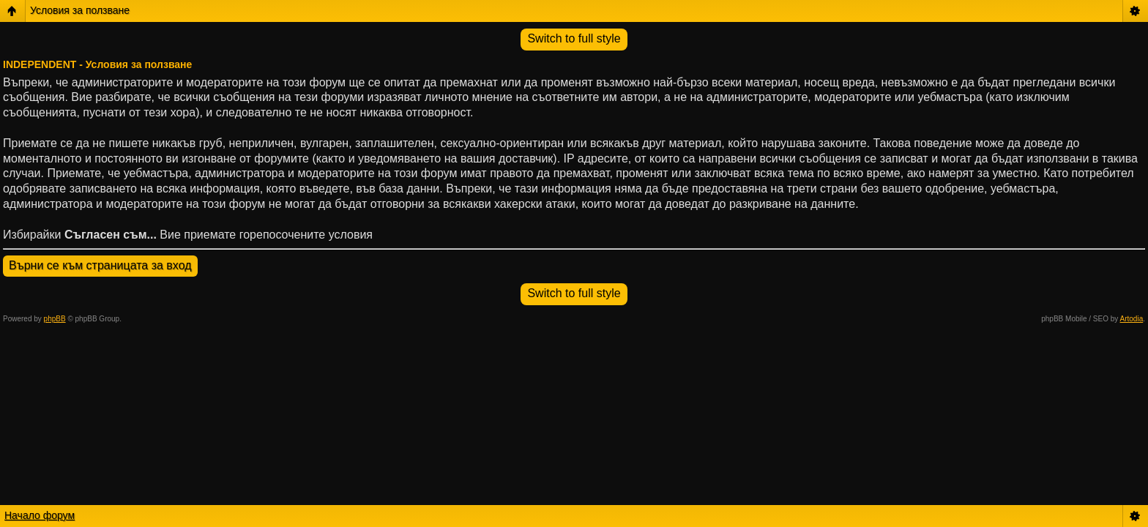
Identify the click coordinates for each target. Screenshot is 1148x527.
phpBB (55, 319)
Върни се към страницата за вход (100, 265)
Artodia (1132, 319)
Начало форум (39, 515)
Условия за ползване (80, 10)
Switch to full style (573, 38)
